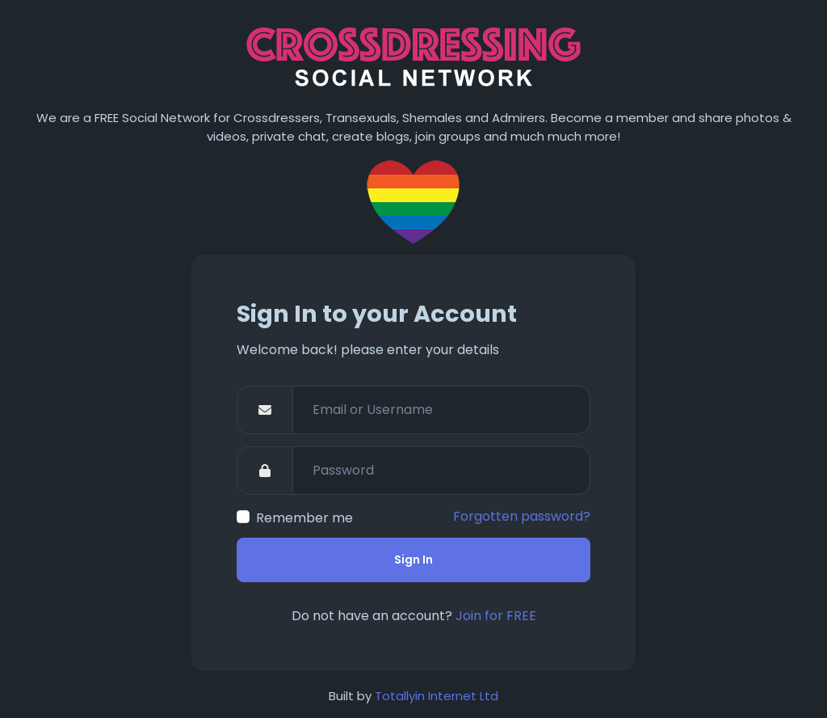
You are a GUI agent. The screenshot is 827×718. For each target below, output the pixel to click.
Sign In (413, 559)
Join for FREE (495, 615)
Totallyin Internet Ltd (436, 695)
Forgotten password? (521, 516)
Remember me (304, 518)
